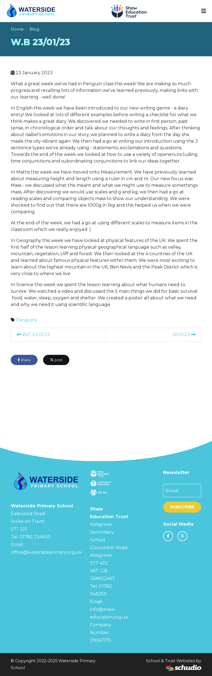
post (56, 360)
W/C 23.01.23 (33, 334)
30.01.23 (183, 334)
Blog (34, 29)
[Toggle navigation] (204, 11)
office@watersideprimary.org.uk (46, 552)
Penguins (26, 320)
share (24, 360)
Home (17, 29)
